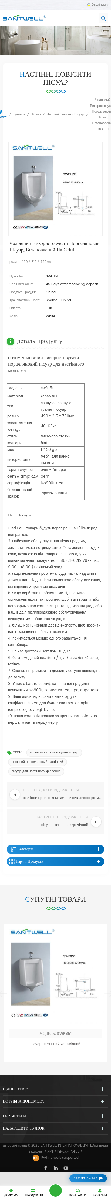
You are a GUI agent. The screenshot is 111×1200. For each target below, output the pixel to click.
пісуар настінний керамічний (55, 1139)
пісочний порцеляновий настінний (37, 761)
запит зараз (85, 1178)
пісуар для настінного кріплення (36, 771)
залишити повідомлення (55, 1190)
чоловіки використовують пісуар (54, 752)
